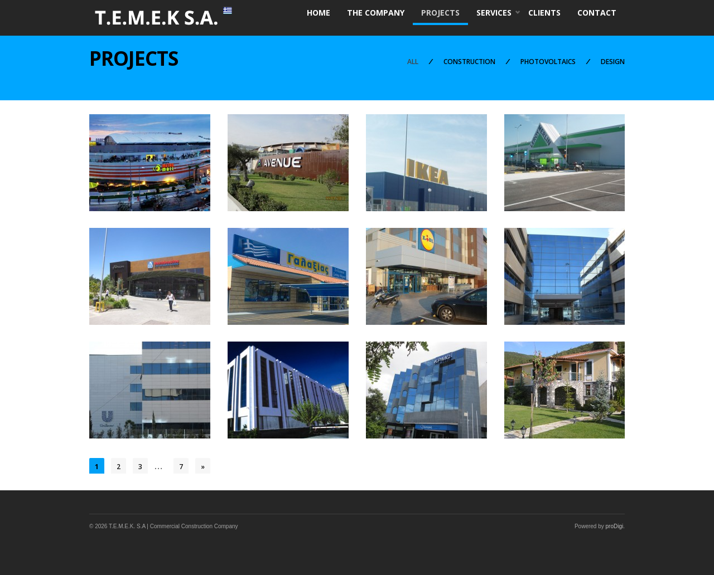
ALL (412, 61)
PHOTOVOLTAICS (548, 61)
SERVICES (494, 14)
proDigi (615, 526)
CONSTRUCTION (469, 61)
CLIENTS (544, 12)
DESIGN (613, 61)
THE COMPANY (375, 12)
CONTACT (596, 12)
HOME (318, 12)
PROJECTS (440, 12)
